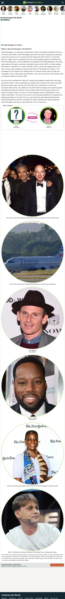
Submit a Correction (57, 565)
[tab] (32, 45)
